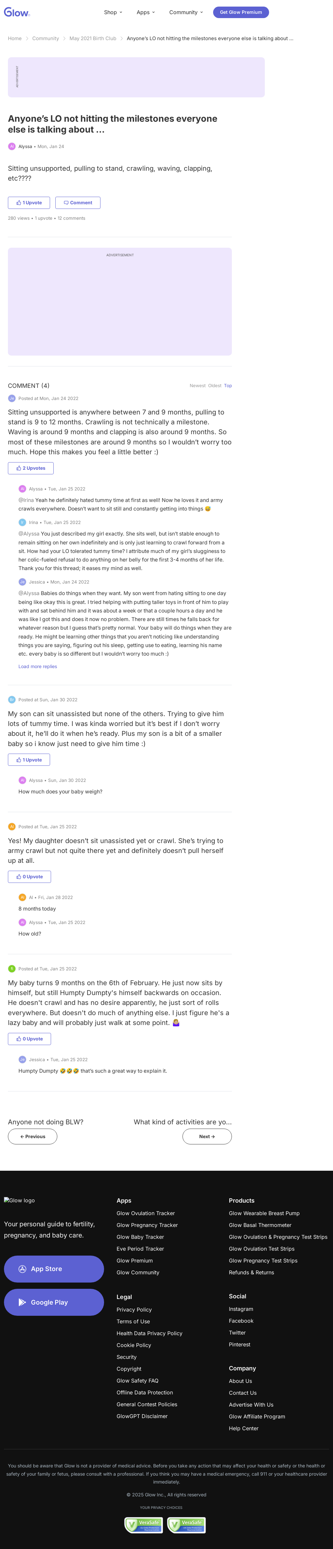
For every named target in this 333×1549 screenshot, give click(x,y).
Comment (78, 202)
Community (45, 38)
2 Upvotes (30, 468)
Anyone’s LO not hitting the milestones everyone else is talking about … (210, 38)
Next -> (207, 1136)
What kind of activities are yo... (183, 1122)
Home (15, 38)
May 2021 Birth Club (92, 38)
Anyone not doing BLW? (45, 1122)
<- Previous (32, 1136)
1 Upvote (29, 202)
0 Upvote (29, 876)
